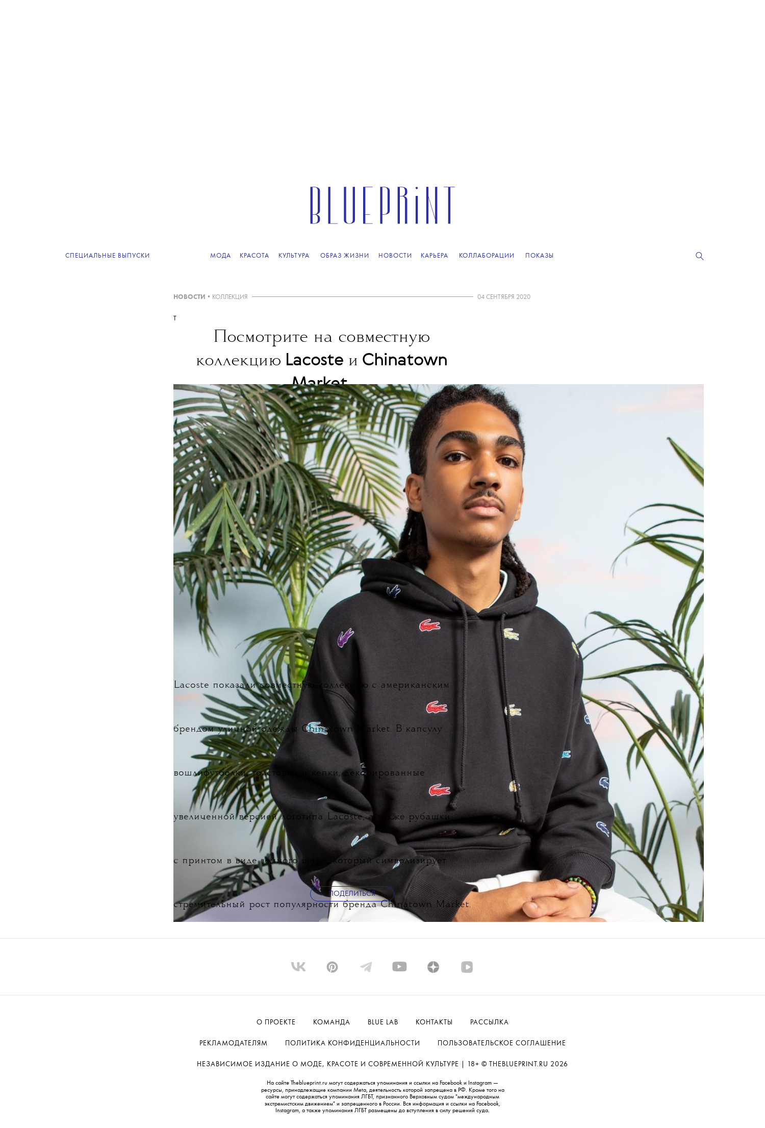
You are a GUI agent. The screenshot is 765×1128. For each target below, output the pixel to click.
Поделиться (351, 894)
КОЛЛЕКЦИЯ (230, 297)
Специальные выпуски (107, 256)
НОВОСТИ (189, 297)
